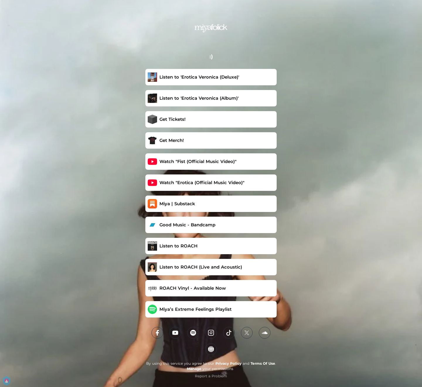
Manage (194, 368)
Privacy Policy (228, 363)
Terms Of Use (263, 363)
